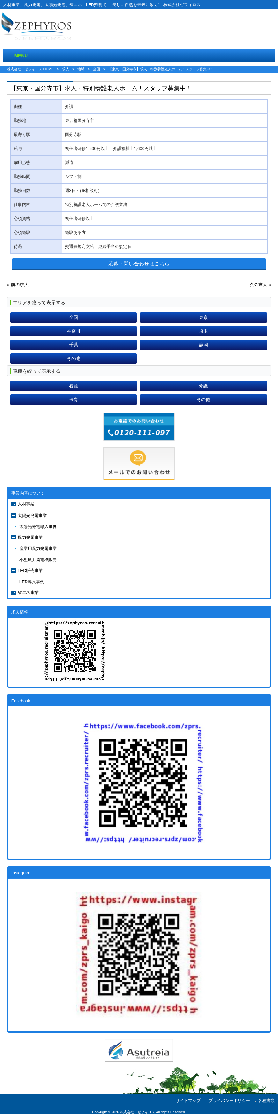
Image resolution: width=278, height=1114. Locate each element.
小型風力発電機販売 (38, 559)
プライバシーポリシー (229, 1100)
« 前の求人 (18, 284)
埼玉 (203, 331)
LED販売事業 (30, 570)
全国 (96, 69)
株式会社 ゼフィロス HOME (30, 69)
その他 (73, 358)
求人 (65, 69)
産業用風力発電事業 (38, 548)
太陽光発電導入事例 (38, 526)
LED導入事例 (31, 581)
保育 (73, 399)
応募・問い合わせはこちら (139, 263)
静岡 (203, 344)
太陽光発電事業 (32, 515)
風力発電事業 (30, 537)
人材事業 (26, 504)
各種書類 (266, 1100)
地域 (80, 69)
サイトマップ (188, 1100)
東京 (203, 317)
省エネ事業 (28, 592)
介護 (203, 385)
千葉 (73, 344)
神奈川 (73, 331)
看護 (73, 385)
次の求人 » (260, 284)
